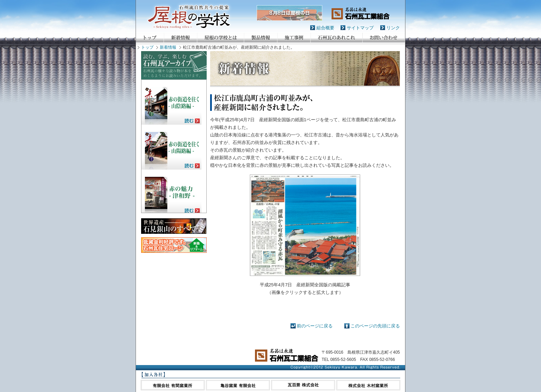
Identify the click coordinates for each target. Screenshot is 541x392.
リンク (393, 27)
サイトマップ (360, 27)
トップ (147, 47)
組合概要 (325, 27)
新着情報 (168, 47)
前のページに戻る (315, 325)
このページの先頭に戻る (375, 325)
